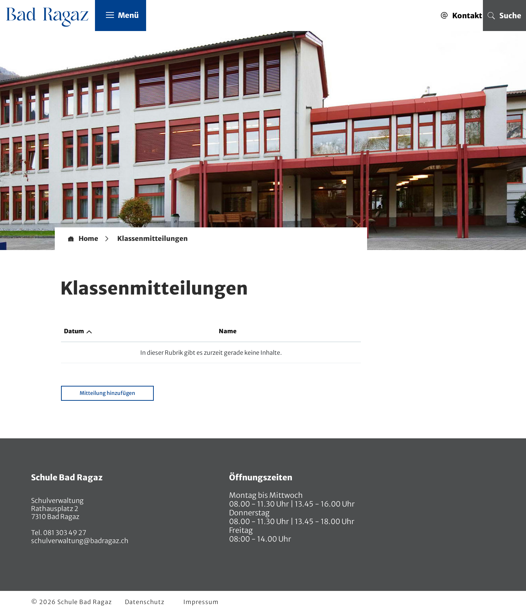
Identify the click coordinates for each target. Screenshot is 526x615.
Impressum (201, 602)
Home (88, 238)
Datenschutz (144, 602)
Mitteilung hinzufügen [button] (107, 393)
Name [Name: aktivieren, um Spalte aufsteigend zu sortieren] (228, 331)
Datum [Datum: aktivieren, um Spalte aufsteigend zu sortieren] (74, 331)
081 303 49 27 (64, 532)
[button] (152, 238)
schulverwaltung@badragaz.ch (80, 541)
